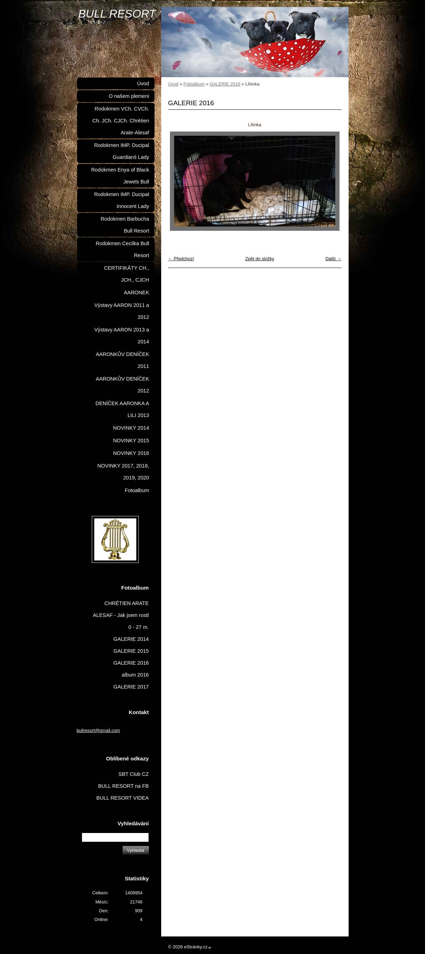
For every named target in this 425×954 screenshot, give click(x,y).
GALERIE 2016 (225, 84)
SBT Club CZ (133, 774)
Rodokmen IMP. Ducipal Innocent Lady (121, 200)
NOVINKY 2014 (131, 428)
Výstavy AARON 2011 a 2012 (121, 311)
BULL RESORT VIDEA (122, 798)
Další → (333, 258)
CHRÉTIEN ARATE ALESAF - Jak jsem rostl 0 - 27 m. (121, 615)
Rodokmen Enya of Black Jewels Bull (120, 175)
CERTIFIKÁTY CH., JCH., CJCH (126, 274)
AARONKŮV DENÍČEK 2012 (122, 385)
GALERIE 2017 (131, 687)
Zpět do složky (259, 258)
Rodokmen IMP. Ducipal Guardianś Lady (121, 151)
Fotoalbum (194, 84)
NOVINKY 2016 (131, 453)
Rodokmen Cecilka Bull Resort (122, 249)
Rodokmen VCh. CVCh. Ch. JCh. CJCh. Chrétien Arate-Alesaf (120, 120)
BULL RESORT (117, 13)
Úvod (173, 84)
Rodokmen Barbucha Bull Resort (125, 225)
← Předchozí (181, 258)
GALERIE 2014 (131, 639)
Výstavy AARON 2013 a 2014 (121, 335)
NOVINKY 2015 (131, 440)
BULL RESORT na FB (123, 786)
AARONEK (136, 292)
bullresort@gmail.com (98, 730)
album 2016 (135, 675)
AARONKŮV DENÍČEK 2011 (122, 360)
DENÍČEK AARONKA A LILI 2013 (122, 409)
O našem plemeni (129, 96)
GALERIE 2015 (131, 651)
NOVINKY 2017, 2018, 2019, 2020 (123, 472)
